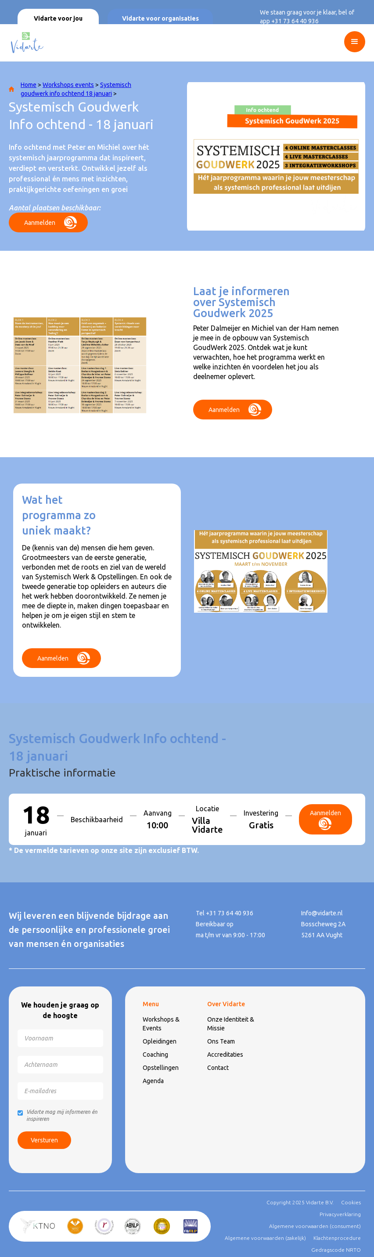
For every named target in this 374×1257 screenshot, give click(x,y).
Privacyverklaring (340, 1214)
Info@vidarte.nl (322, 913)
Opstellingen (161, 1067)
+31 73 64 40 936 (295, 21)
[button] (359, 41)
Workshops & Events (161, 1024)
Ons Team (221, 1041)
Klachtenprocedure (337, 1238)
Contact (218, 1067)
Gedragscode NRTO (336, 1250)
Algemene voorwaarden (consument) (315, 1226)
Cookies (351, 1202)
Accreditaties (225, 1054)
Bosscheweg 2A (323, 924)
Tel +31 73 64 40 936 (224, 913)
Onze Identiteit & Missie (230, 1024)
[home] (26, 43)
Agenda (153, 1080)
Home (28, 84)
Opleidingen (159, 1041)
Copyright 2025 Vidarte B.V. (300, 1202)
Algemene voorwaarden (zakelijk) (265, 1238)
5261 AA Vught (321, 935)
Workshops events (68, 84)
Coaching (155, 1054)
